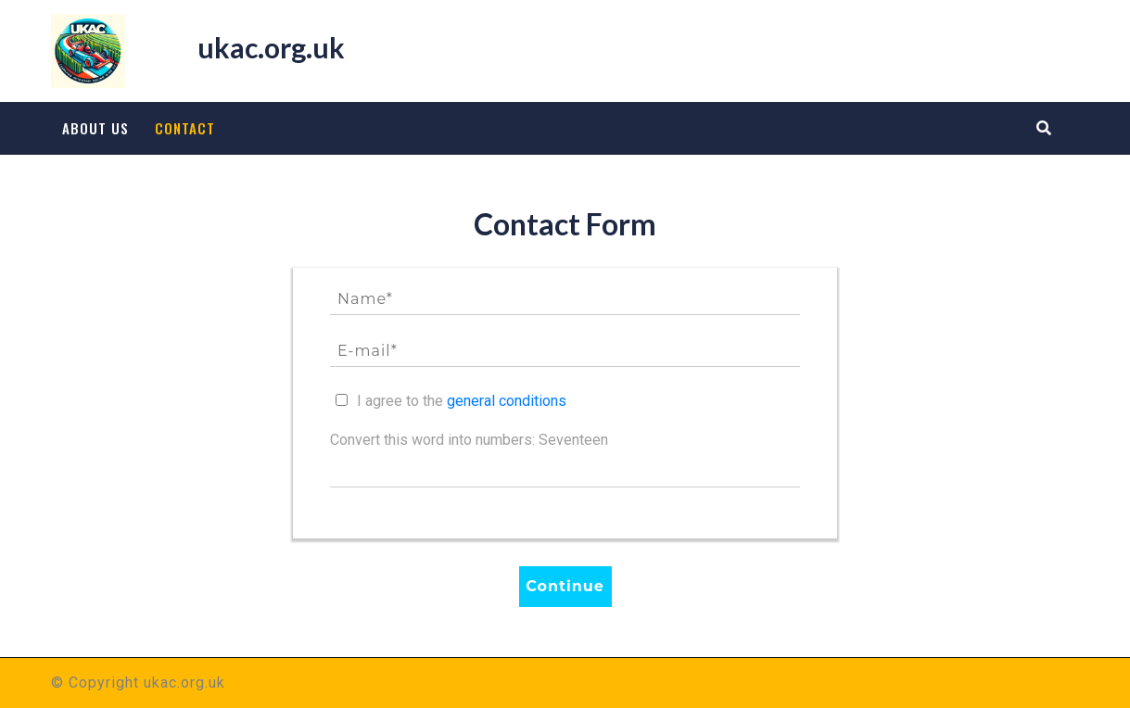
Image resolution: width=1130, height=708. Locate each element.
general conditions (506, 401)
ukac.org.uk (271, 47)
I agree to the (461, 401)
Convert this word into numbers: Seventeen (469, 440)
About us (95, 128)
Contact (185, 128)
